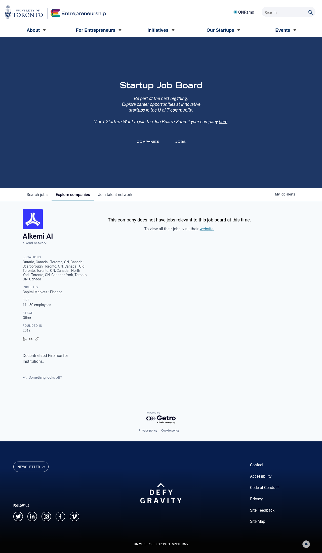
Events (282, 30)
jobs (37, 194)
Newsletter (31, 466)
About (33, 30)
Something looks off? (42, 377)
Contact (256, 464)
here (223, 121)
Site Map (257, 521)
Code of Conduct (264, 487)
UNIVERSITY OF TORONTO (152, 544)
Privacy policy (148, 430)
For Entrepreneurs (95, 30)
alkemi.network (35, 243)
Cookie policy (170, 430)
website (207, 228)
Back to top (307, 544)
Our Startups (220, 30)
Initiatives (157, 30)
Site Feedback (262, 509)
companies (73, 194)
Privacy (256, 498)
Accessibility (260, 475)
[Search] (288, 12)
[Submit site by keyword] (310, 12)
